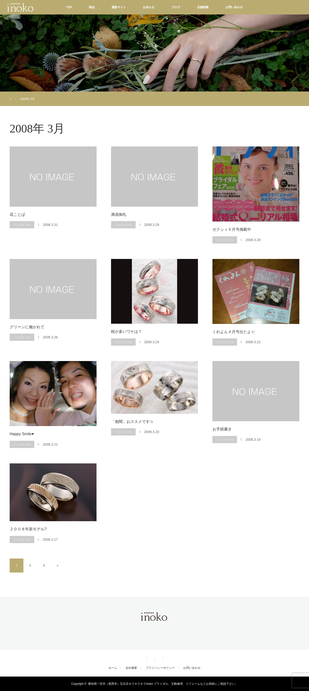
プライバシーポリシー (160, 667)
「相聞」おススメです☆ (132, 422)
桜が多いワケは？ (126, 331)
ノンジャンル (22, 224)
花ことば (17, 214)
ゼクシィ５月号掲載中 (231, 229)
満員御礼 (118, 214)
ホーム (112, 667)
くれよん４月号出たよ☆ (233, 332)
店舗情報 (203, 7)
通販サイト (119, 7)
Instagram (154, 658)
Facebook (146, 658)
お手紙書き (222, 429)
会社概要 (131, 667)
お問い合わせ (234, 7)
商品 (92, 7)
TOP (69, 7)
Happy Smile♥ (22, 434)
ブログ (175, 7)
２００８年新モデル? (28, 529)
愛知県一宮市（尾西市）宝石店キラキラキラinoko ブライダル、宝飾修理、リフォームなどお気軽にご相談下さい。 (163, 683)
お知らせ (148, 7)
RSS (162, 658)
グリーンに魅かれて (27, 327)
